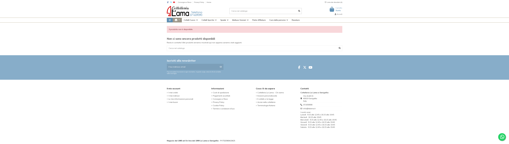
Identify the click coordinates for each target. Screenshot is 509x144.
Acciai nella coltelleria (266, 102)
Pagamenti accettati (221, 96)
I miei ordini (173, 92)
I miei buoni (173, 102)
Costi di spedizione (221, 92)
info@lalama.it (309, 108)
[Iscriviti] (220, 67)
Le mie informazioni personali (180, 99)
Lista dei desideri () (333, 2)
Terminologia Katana (266, 105)
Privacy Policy (199, 2)
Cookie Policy (218, 105)
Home (209, 2)
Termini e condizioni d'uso (224, 109)
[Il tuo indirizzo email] (192, 67)
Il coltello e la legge (265, 99)
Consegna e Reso (185, 2)
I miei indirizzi (174, 96)
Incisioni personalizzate (267, 96)
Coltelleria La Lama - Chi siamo (270, 92)
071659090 (307, 105)
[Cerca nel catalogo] (299, 11)
